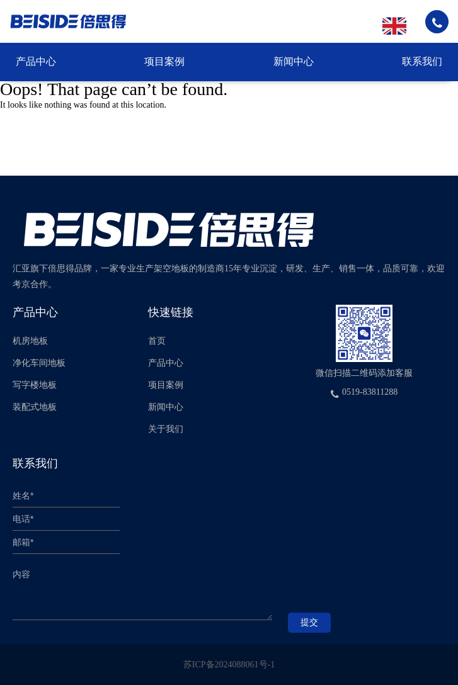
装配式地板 (35, 407)
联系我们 (422, 61)
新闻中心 (293, 61)
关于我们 (165, 429)
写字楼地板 (35, 385)
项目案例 (164, 61)
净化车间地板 (39, 363)
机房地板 (30, 341)
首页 (157, 341)
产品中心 (36, 61)
